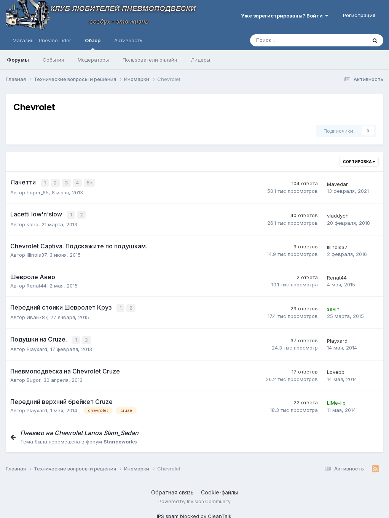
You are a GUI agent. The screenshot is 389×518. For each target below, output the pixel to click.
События (53, 60)
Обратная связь (172, 490)
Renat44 (36, 284)
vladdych (338, 215)
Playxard (37, 347)
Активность (128, 40)
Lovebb (335, 370)
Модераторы (93, 60)
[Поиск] (287, 40)
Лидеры (200, 60)
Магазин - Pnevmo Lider (42, 40)
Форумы (18, 60)
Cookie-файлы (219, 490)
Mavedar (337, 184)
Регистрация (359, 15)
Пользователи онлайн (150, 60)
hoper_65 (38, 192)
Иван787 (37, 316)
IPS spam (168, 514)
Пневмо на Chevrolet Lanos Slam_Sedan (79, 430)
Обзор (92, 43)
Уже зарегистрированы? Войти (284, 16)
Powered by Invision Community (194, 499)
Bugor (33, 378)
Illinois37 (36, 254)
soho (32, 223)
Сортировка (359, 161)
